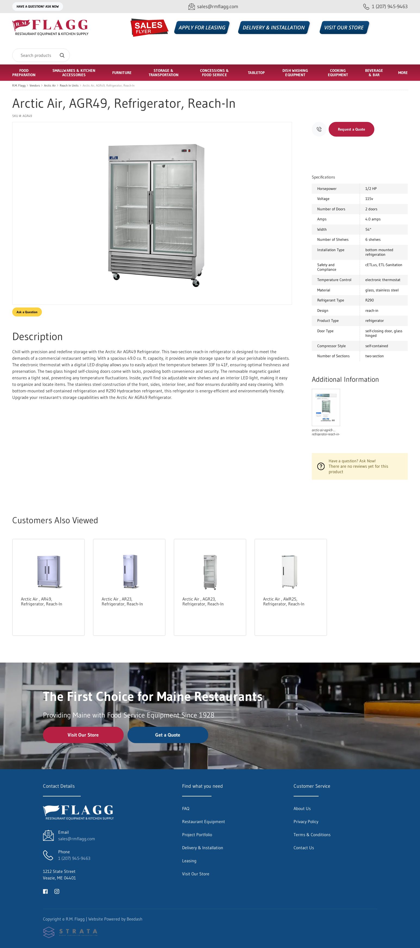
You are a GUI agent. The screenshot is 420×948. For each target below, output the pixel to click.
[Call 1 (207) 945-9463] (385, 6)
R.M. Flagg (19, 85)
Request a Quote (351, 129)
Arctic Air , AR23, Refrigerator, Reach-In (122, 601)
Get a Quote (167, 735)
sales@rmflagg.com (76, 838)
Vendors (35, 85)
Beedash (134, 919)
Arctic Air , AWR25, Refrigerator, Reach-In (283, 601)
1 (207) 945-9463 (74, 858)
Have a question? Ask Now (38, 6)
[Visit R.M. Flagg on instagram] (56, 891)
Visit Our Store (83, 735)
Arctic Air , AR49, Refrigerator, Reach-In (41, 601)
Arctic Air (50, 85)
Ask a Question (27, 312)
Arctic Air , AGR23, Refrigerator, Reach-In (203, 601)
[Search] (41, 55)
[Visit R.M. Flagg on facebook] (45, 891)
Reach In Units (69, 85)
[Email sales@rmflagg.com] (213, 6)
